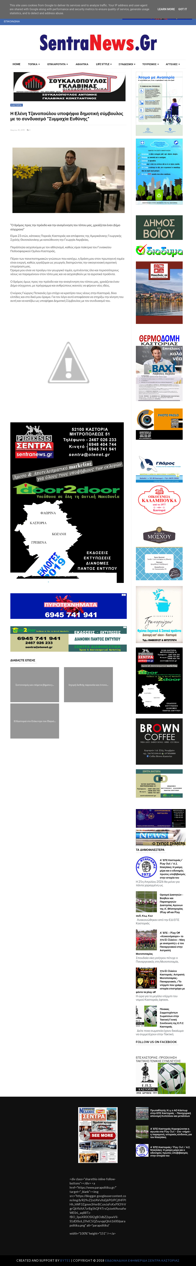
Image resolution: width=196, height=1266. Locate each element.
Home (16, 64)
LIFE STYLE (104, 64)
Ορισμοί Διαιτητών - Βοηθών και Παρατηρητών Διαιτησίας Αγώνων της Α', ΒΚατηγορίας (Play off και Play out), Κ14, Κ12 (159, 905)
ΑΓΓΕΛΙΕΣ (173, 64)
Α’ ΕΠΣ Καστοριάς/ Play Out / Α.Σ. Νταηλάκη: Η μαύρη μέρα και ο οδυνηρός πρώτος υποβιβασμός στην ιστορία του (172, 869)
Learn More (166, 9)
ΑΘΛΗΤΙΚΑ (82, 64)
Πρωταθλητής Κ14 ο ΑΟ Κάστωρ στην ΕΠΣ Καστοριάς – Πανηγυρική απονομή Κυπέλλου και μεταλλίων (170, 1113)
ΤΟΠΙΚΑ (34, 64)
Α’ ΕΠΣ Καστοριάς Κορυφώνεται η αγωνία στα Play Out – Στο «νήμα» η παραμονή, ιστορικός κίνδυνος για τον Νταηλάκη (171, 1133)
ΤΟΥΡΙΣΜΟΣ (150, 64)
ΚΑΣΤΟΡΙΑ (16, 105)
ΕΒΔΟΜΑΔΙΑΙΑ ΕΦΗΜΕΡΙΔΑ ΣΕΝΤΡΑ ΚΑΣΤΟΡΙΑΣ (142, 1260)
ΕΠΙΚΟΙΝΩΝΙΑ (12, 21)
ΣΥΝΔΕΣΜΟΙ (127, 64)
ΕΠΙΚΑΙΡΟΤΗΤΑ (58, 64)
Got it (182, 9)
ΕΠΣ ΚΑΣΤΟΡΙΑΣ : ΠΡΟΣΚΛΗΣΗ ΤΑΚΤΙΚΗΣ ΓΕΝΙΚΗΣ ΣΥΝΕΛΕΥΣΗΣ (158, 1059)
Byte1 (65, 1260)
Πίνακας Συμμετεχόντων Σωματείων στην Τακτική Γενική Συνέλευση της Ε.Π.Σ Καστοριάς (172, 1018)
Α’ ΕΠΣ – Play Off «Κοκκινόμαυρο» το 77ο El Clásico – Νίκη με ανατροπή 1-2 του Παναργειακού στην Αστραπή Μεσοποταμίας (160, 943)
